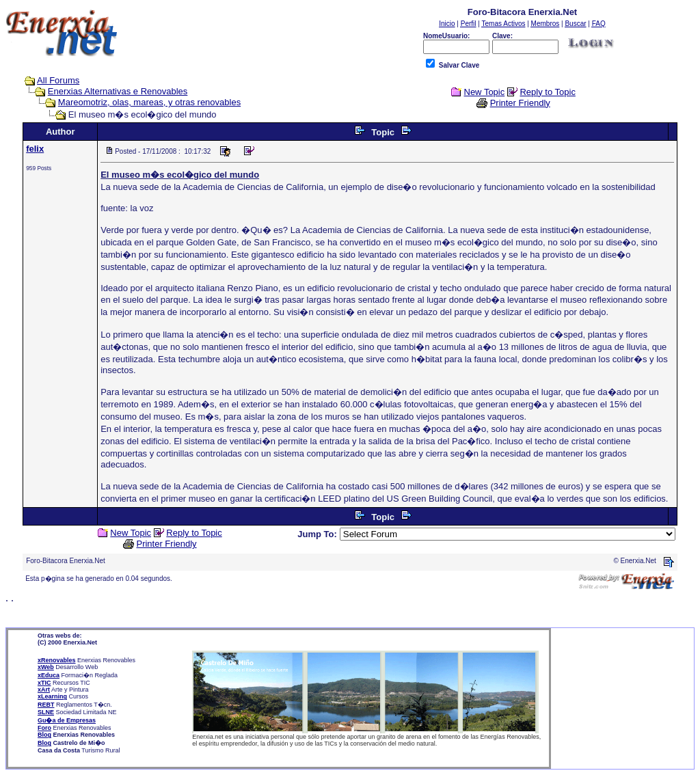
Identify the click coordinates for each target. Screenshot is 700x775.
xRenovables (57, 660)
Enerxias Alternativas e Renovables (118, 91)
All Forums (58, 80)
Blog (44, 734)
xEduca (48, 675)
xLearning (52, 696)
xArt (44, 689)
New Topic (484, 92)
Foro (44, 727)
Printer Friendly (520, 103)
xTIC (44, 682)
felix (35, 149)
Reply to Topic (547, 92)
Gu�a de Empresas (67, 720)
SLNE (46, 712)
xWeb (46, 667)
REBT (46, 704)
